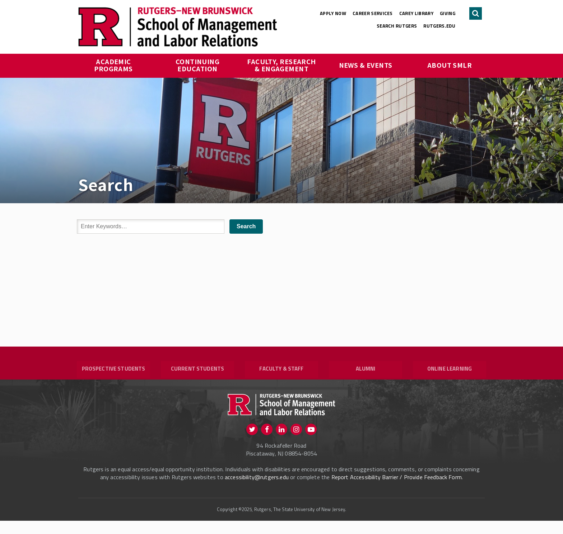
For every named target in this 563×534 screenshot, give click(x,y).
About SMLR (449, 65)
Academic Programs (113, 65)
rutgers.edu (439, 25)
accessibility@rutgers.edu (257, 490)
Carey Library (416, 13)
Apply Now (333, 13)
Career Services (373, 13)
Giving (447, 13)
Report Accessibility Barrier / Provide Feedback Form (396, 490)
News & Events (365, 65)
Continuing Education (198, 65)
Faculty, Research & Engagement (282, 65)
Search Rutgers (397, 25)
